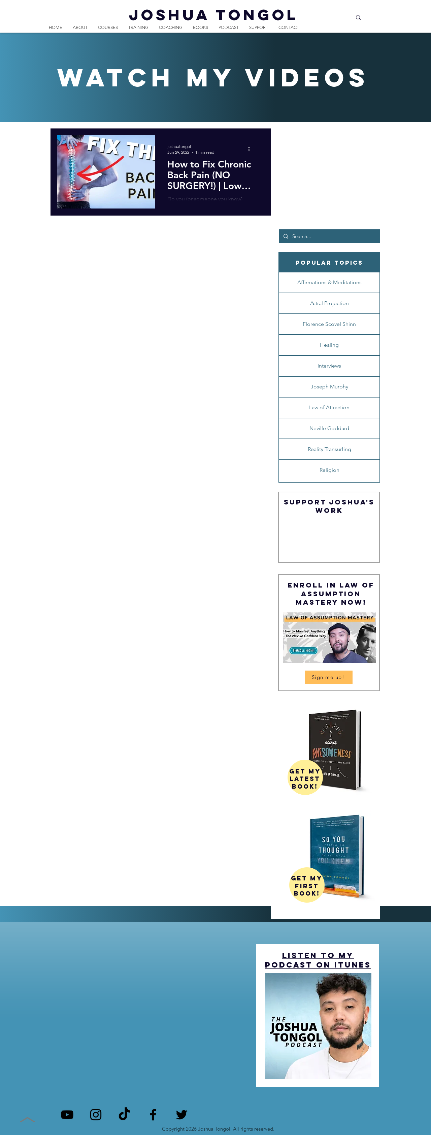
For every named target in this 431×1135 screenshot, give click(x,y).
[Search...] (331, 17)
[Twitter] (181, 1114)
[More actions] (251, 149)
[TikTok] (124, 1114)
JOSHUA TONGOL (214, 14)
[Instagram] (95, 1114)
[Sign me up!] (329, 677)
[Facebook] (153, 1114)
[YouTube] (67, 1114)
